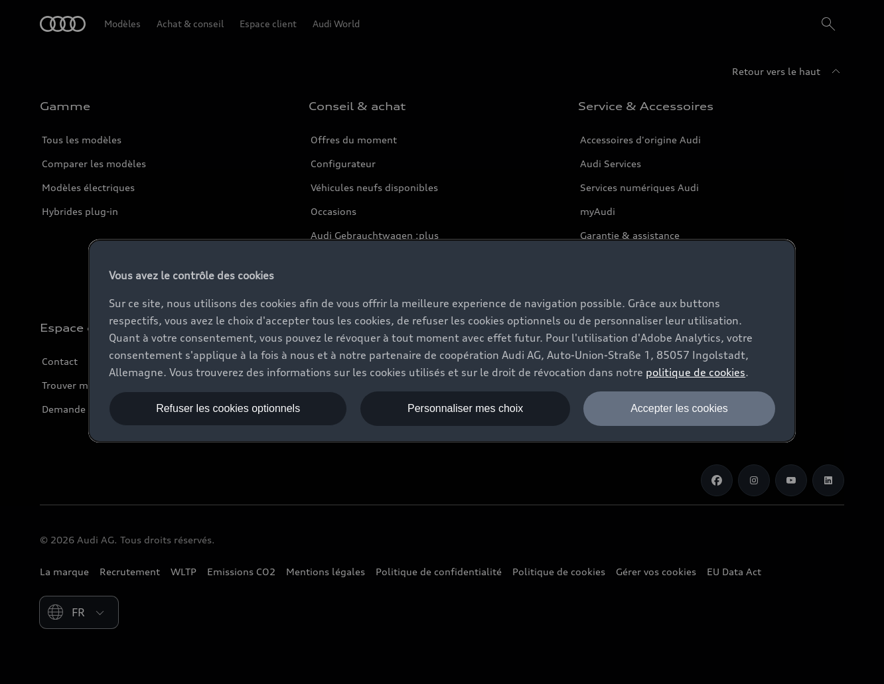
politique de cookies (695, 372)
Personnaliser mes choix (465, 408)
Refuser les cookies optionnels (228, 408)
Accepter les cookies (679, 408)
